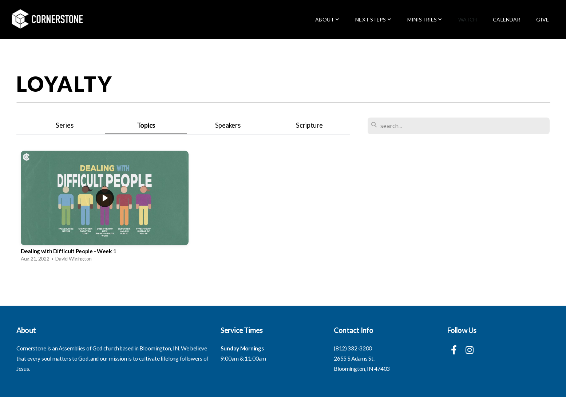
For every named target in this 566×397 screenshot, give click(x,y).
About (327, 19)
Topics (146, 125)
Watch (467, 19)
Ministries (424, 19)
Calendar (506, 19)
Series (64, 125)
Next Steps (373, 19)
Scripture (309, 125)
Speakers (228, 125)
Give (542, 19)
